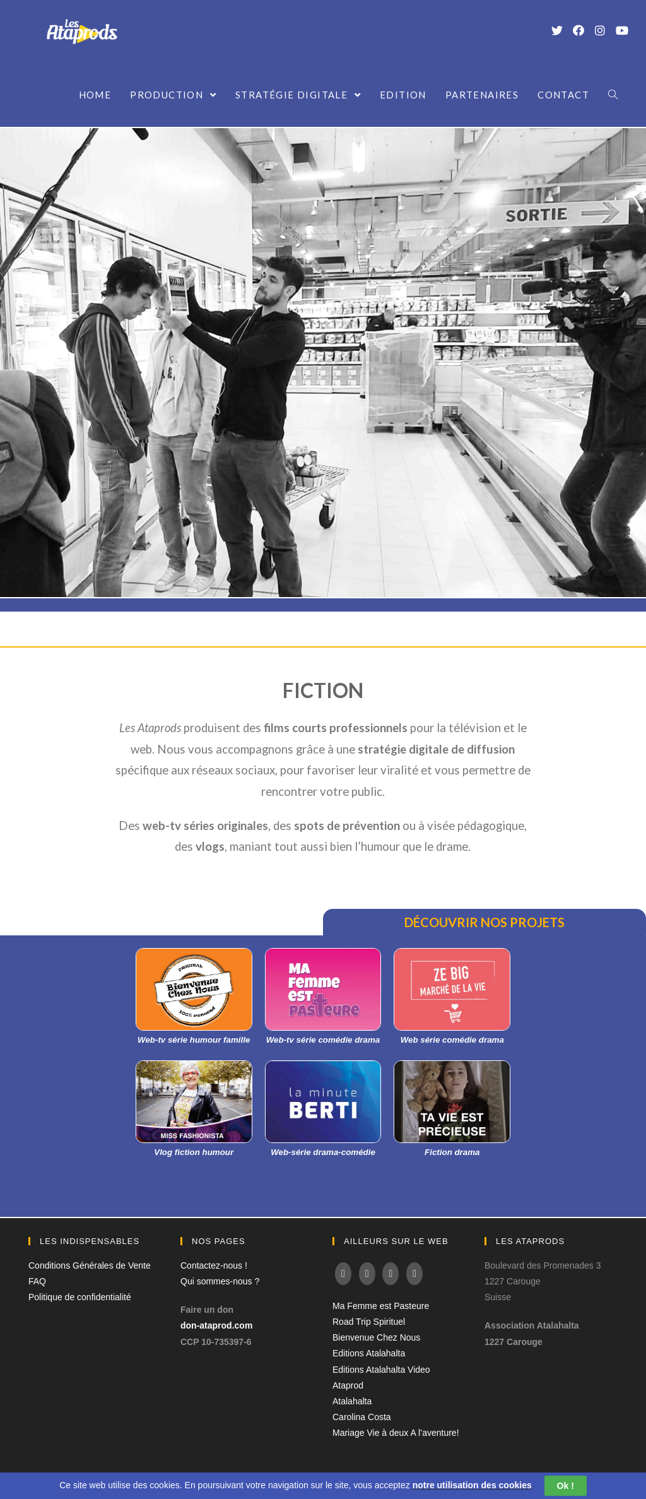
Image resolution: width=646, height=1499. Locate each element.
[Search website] (613, 94)
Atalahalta (352, 1401)
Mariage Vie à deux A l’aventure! (395, 1433)
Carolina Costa (361, 1417)
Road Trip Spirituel (368, 1322)
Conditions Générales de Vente (89, 1265)
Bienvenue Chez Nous (376, 1337)
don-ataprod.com (216, 1325)
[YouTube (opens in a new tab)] (621, 30)
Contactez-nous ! (213, 1265)
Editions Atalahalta (368, 1353)
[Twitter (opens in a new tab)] (557, 30)
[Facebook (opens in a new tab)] (578, 30)
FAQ (37, 1281)
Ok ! (565, 1486)
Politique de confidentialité (79, 1297)
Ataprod (347, 1385)
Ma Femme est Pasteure (380, 1306)
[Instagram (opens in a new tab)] (600, 30)
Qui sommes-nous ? (219, 1281)
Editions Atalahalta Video (381, 1370)
